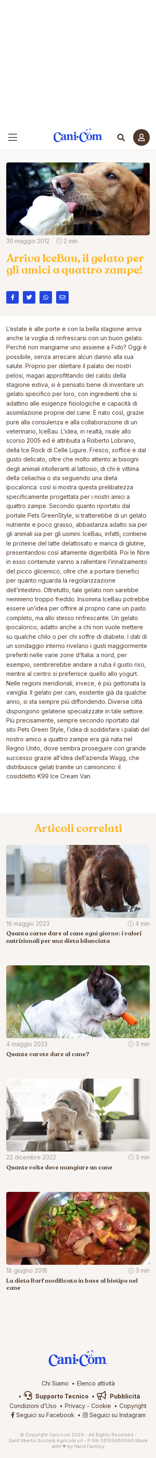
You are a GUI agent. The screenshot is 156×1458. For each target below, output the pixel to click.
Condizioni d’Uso (33, 1405)
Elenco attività (96, 1383)
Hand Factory (89, 1446)
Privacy (75, 1405)
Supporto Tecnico (56, 1396)
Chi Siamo (55, 1383)
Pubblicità (118, 1396)
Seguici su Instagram (114, 1414)
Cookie (101, 1405)
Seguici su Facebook (42, 1414)
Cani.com (78, 135)
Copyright (132, 1405)
